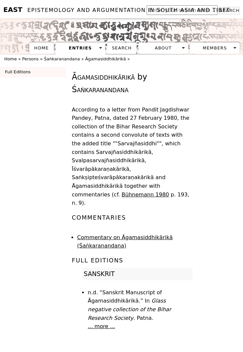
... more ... (101, 326)
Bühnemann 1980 (145, 194)
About (163, 47)
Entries (80, 47)
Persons (30, 58)
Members (215, 47)
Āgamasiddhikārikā (105, 58)
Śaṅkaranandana (62, 58)
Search (122, 47)
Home (41, 47)
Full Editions (18, 71)
